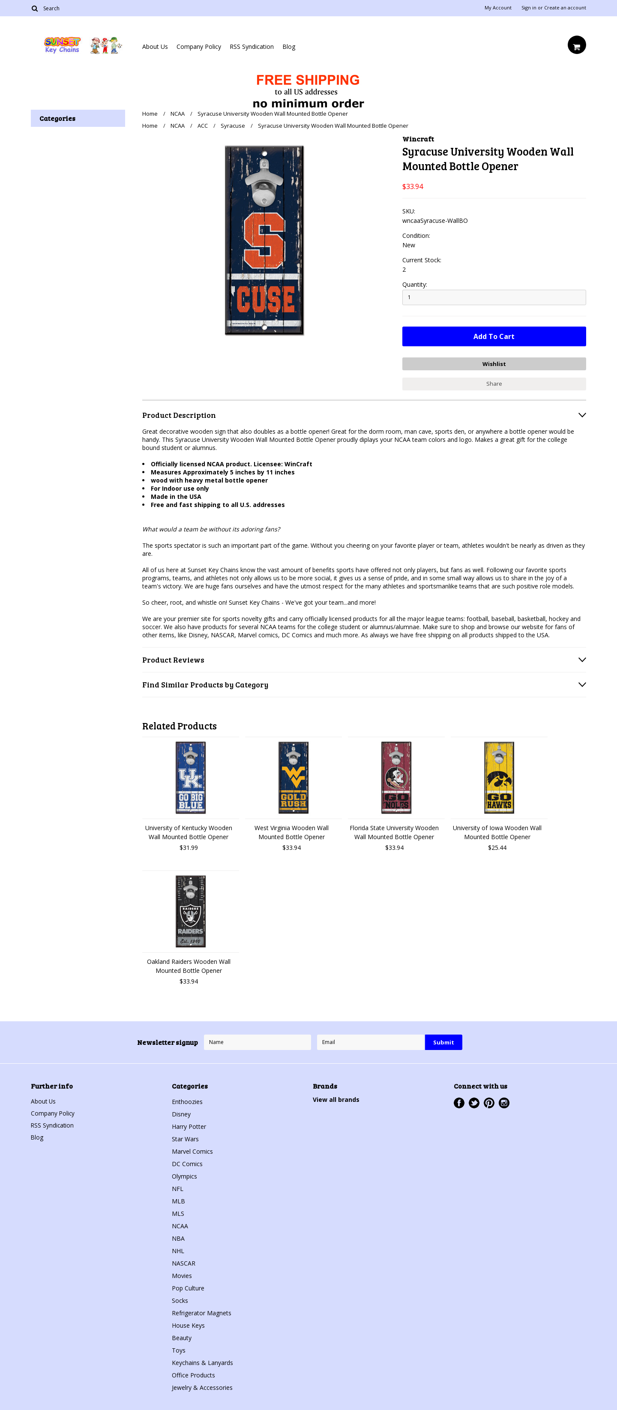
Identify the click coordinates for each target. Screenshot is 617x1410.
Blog (288, 46)
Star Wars (185, 1138)
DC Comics (187, 1163)
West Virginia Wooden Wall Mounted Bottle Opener (292, 831)
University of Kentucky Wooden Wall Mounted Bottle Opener (188, 831)
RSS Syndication (252, 46)
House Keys (188, 1324)
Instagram (504, 1102)
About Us (155, 46)
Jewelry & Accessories (202, 1387)
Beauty (182, 1337)
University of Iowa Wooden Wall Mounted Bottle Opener (497, 831)
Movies (182, 1275)
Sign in (528, 8)
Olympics (184, 1175)
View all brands (336, 1099)
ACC (203, 125)
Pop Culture (188, 1287)
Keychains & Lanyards (202, 1362)
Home (150, 113)
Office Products (193, 1374)
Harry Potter (189, 1126)
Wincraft (418, 138)
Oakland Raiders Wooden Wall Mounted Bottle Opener (189, 965)
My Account (498, 8)
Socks (180, 1300)
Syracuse (233, 125)
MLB (178, 1200)
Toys (179, 1349)
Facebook (459, 1102)
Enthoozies (187, 1101)
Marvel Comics (192, 1150)
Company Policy (199, 46)
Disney (181, 1113)
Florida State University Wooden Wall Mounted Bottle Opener (394, 831)
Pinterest (489, 1102)
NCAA (178, 113)
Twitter (474, 1102)
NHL (178, 1250)
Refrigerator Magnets (201, 1312)
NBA (178, 1237)
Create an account (565, 8)
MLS (178, 1213)
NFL (177, 1188)
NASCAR (183, 1262)
